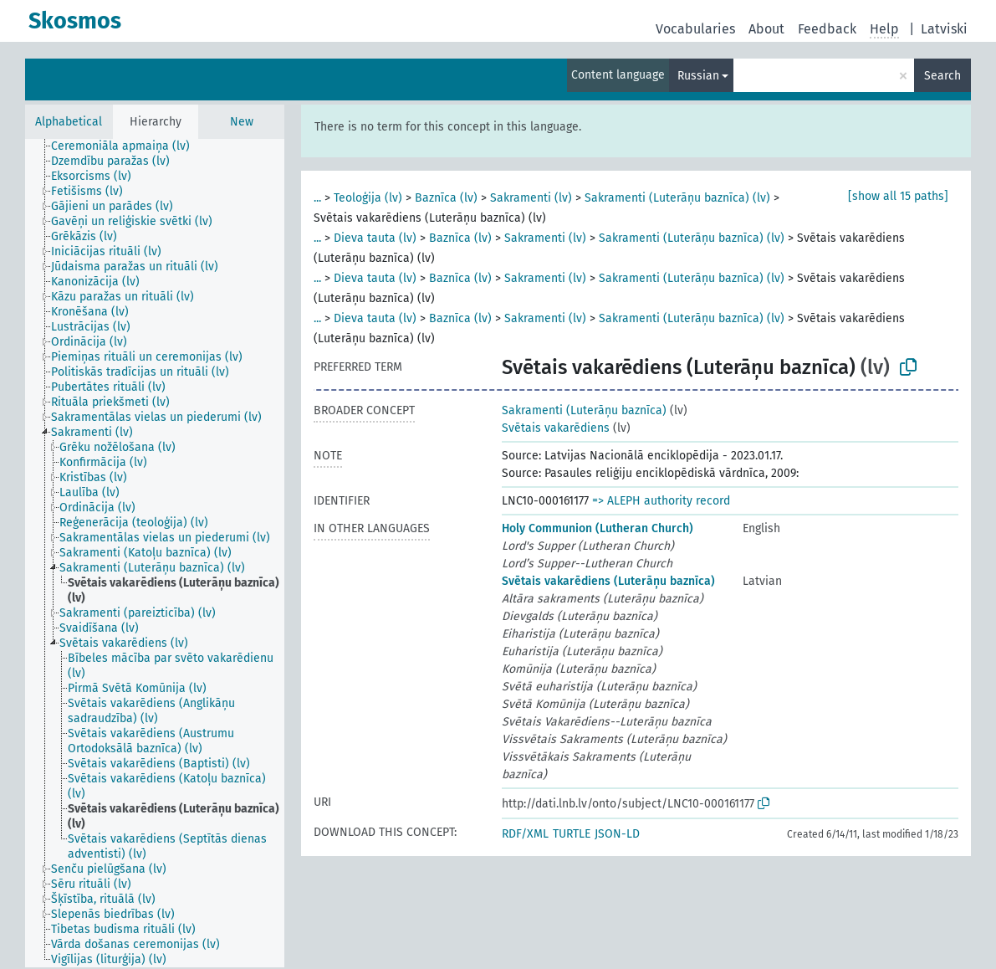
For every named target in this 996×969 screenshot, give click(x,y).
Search (942, 76)
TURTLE (571, 834)
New (241, 122)
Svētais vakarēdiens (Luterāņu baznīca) (608, 581)
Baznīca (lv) (446, 198)
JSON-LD (617, 834)
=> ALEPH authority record (661, 501)
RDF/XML (525, 834)
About (766, 29)
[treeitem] (127, 146)
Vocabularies (695, 29)
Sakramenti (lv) (531, 198)
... (317, 198)
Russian (698, 76)
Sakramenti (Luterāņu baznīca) (584, 410)
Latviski (944, 29)
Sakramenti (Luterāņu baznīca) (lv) (677, 198)
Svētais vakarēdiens (556, 428)
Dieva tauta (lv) (375, 238)
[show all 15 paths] (898, 196)
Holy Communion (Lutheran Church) (597, 528)
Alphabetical (68, 122)
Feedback (827, 29)
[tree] (154, 553)
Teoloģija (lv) (368, 198)
